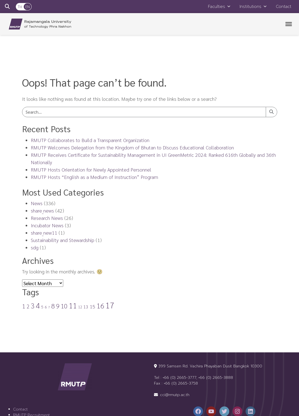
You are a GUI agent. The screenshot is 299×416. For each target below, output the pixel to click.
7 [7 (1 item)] (49, 307)
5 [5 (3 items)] (42, 306)
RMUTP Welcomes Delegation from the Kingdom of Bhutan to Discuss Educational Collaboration (132, 147)
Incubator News (47, 225)
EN (27, 6)
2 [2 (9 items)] (28, 306)
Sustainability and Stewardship (62, 240)
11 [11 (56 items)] (73, 305)
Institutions (253, 6)
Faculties (219, 6)
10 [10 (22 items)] (64, 306)
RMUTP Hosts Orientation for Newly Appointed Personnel (91, 169)
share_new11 (44, 232)
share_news (42, 210)
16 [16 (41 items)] (100, 305)
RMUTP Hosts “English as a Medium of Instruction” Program (94, 177)
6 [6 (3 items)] (46, 306)
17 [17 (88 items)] (109, 305)
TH (20, 6)
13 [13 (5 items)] (85, 306)
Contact (283, 7)
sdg (34, 247)
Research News (47, 218)
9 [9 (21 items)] (57, 306)
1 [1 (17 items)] (23, 306)
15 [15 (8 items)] (92, 306)
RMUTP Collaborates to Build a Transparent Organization (90, 140)
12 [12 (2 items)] (80, 307)
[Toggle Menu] (288, 24)
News (37, 203)
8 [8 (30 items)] (53, 305)
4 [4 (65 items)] (38, 305)
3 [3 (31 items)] (32, 305)
